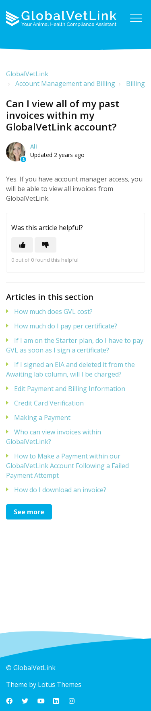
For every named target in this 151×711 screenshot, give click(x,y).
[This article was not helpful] (45, 245)
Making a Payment (42, 417)
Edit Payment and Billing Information (69, 388)
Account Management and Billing (65, 83)
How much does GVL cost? (53, 311)
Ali (33, 146)
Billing (135, 83)
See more (29, 511)
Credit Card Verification (49, 403)
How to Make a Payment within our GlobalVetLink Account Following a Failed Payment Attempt (67, 466)
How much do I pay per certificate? (65, 326)
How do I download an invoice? (60, 489)
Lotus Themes (59, 684)
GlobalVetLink (27, 73)
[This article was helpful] (22, 245)
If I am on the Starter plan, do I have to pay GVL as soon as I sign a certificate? (74, 345)
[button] (136, 18)
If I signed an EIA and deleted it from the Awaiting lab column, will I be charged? (70, 369)
